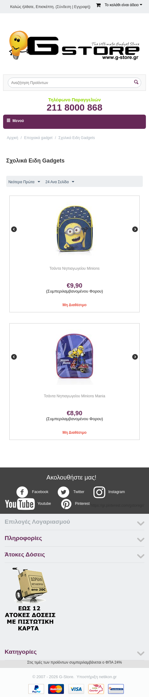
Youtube (28, 504)
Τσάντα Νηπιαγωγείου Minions (74, 268)
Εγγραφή (81, 7)
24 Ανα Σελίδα (59, 182)
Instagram (109, 492)
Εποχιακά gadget (38, 138)
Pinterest (75, 504)
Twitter (70, 492)
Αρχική (12, 138)
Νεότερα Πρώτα (24, 182)
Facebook (32, 492)
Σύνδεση (64, 7)
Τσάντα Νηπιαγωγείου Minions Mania (74, 396)
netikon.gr (108, 676)
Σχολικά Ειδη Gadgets (76, 138)
